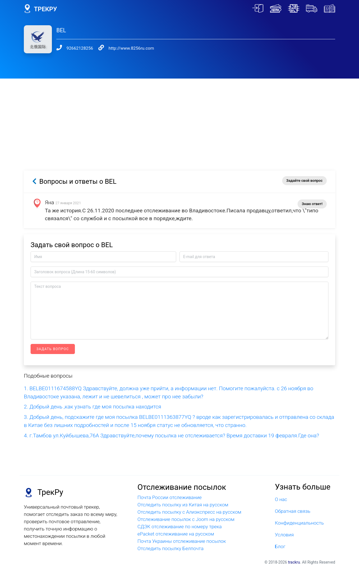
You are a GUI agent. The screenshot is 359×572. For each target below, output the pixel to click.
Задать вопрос (52, 349)
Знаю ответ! (312, 204)
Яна (49, 202)
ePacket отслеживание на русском (175, 534)
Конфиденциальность (299, 523)
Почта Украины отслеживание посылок (181, 541)
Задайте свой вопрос (304, 180)
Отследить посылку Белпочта (170, 548)
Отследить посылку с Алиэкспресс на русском (189, 512)
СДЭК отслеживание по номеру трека (179, 526)
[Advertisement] (179, 118)
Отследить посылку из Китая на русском (182, 504)
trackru (294, 562)
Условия (284, 534)
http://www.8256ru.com (131, 48)
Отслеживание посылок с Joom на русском (185, 519)
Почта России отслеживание (169, 497)
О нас (281, 499)
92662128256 (79, 48)
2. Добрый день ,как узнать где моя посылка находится (92, 406)
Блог (280, 546)
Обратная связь (292, 511)
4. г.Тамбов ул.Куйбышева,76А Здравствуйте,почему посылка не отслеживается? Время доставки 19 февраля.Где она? (171, 435)
